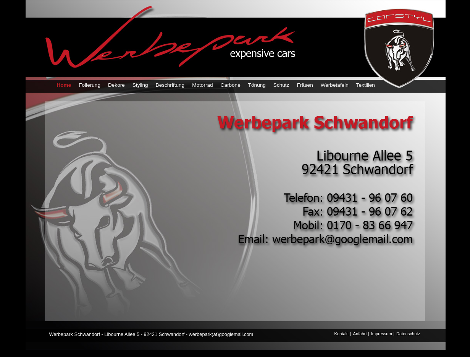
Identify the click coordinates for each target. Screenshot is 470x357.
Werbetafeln (335, 85)
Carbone (231, 85)
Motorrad (202, 85)
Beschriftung (170, 85)
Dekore (116, 85)
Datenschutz (408, 333)
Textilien (365, 85)
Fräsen (305, 85)
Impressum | (382, 333)
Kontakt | (342, 333)
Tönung (257, 85)
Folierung (89, 85)
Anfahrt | (361, 333)
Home (64, 85)
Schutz (281, 85)
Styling (140, 85)
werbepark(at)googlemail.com (221, 334)
